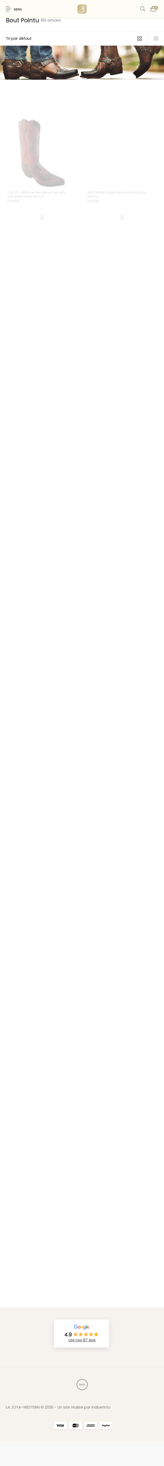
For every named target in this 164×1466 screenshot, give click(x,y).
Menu (18, 9)
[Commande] (65, 38)
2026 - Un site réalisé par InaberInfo (78, 1407)
